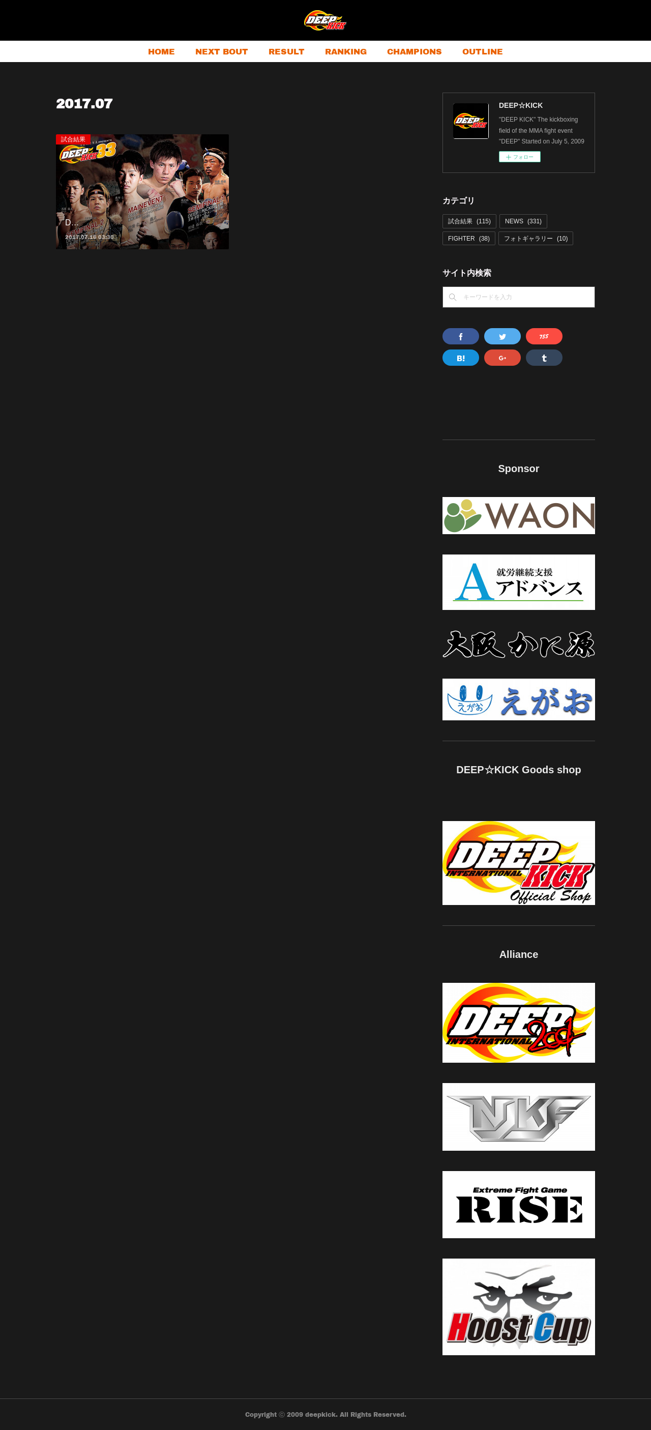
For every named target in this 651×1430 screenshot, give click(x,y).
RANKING (346, 51)
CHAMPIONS (414, 51)
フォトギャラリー (536, 238)
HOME (161, 51)
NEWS (523, 221)
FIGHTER (469, 238)
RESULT (287, 51)
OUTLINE (482, 51)
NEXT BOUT (221, 51)
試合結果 (73, 139)
